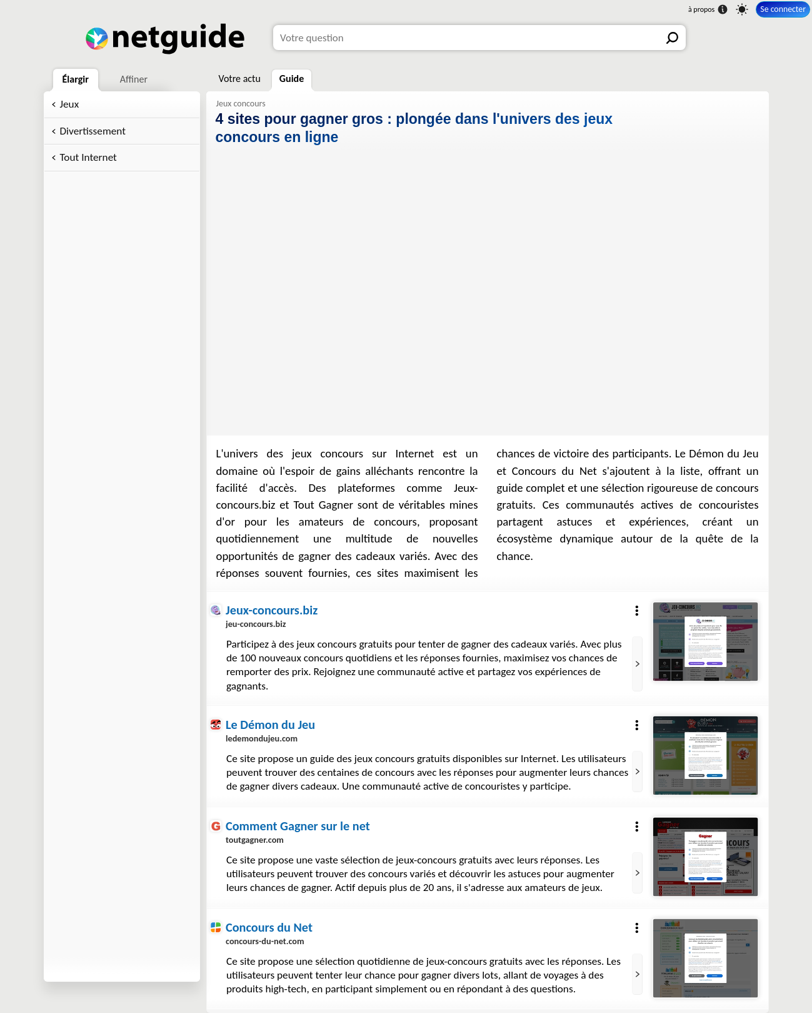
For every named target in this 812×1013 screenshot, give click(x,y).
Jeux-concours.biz (272, 610)
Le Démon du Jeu (270, 724)
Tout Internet (88, 157)
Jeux (69, 104)
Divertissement (93, 131)
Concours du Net (269, 927)
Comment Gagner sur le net (298, 825)
